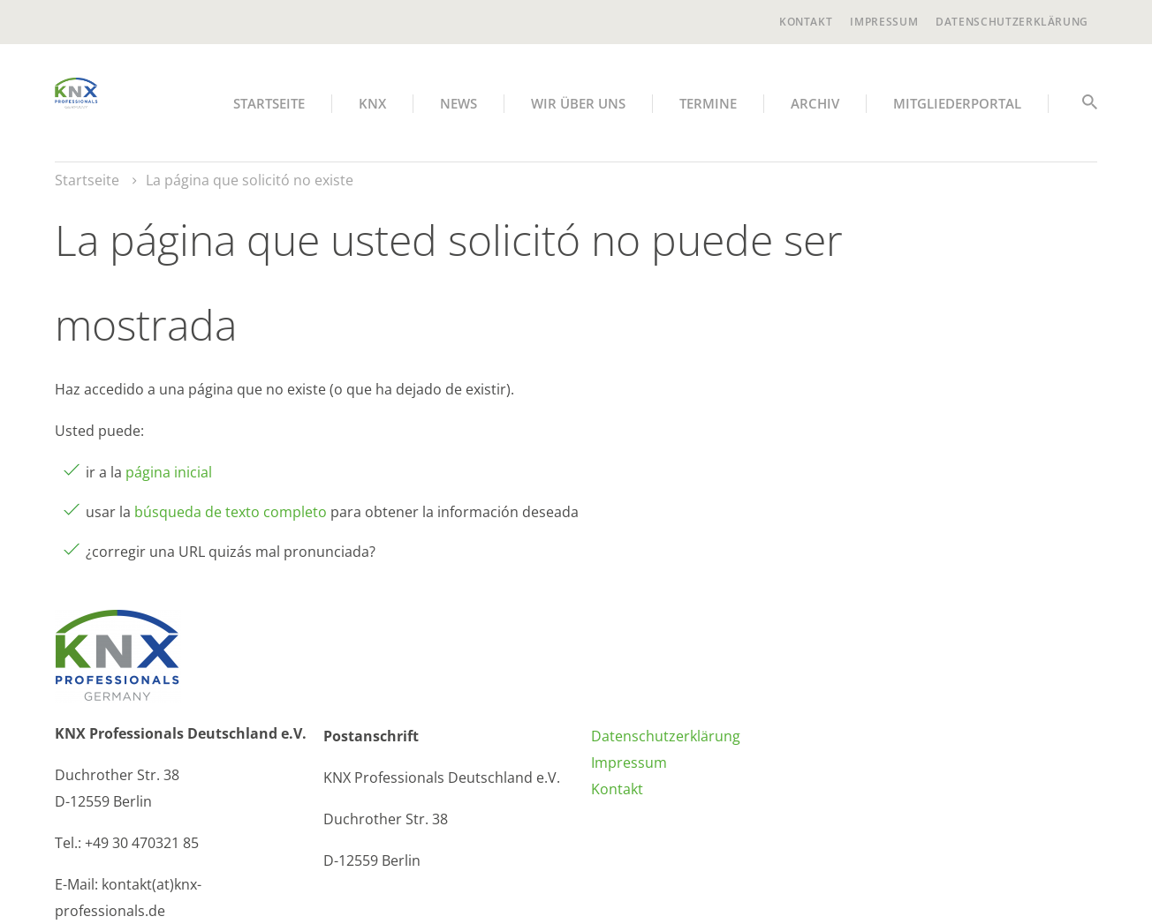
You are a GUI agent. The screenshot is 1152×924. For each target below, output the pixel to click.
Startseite (269, 103)
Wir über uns (578, 103)
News (458, 103)
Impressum (884, 21)
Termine (708, 103)
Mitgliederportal (957, 103)
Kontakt (805, 21)
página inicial (168, 472)
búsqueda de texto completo (230, 512)
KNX (372, 103)
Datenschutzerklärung (1012, 21)
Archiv (815, 103)
